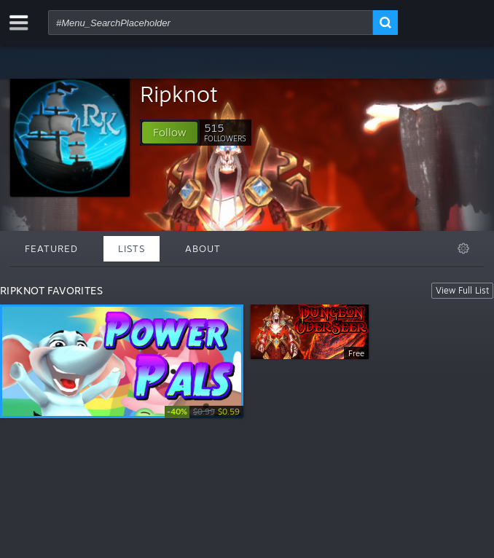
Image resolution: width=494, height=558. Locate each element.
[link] (204, 412)
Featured (51, 248)
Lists (131, 248)
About (203, 248)
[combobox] (210, 22)
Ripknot (179, 93)
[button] (170, 132)
